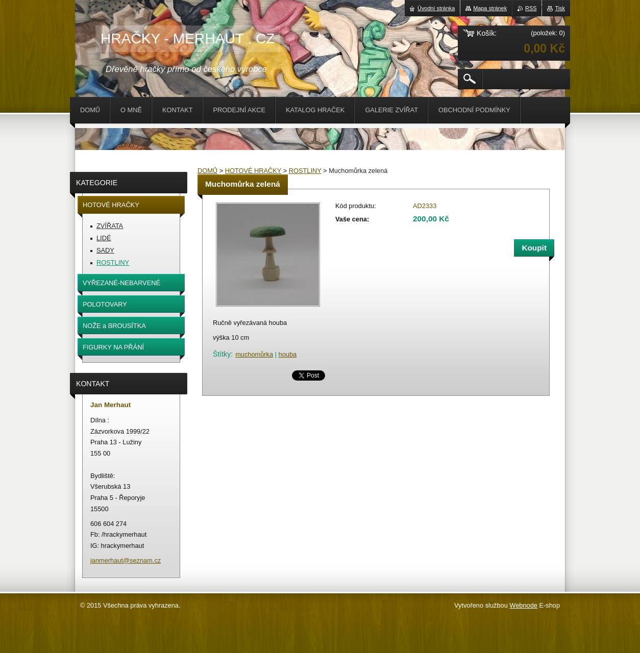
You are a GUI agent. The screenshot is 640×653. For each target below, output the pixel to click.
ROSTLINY (305, 170)
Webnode (523, 605)
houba (288, 354)
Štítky (222, 354)
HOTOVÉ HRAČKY (253, 170)
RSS (530, 8)
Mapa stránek (490, 8)
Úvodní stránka (436, 8)
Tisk (560, 8)
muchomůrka (254, 354)
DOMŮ (207, 170)
